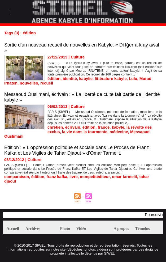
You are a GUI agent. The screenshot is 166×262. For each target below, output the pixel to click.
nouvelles (29, 83)
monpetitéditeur (95, 176)
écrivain (72, 127)
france (104, 127)
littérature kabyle (110, 78)
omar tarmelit (124, 176)
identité (70, 78)
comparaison (16, 176)
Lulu (133, 78)
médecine (119, 131)
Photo (65, 228)
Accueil (13, 228)
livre (73, 176)
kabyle (118, 127)
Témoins (142, 228)
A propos (121, 228)
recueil (46, 83)
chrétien (55, 127)
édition (53, 78)
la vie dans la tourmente (84, 131)
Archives (32, 228)
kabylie (86, 78)
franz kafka (56, 176)
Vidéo (81, 228)
